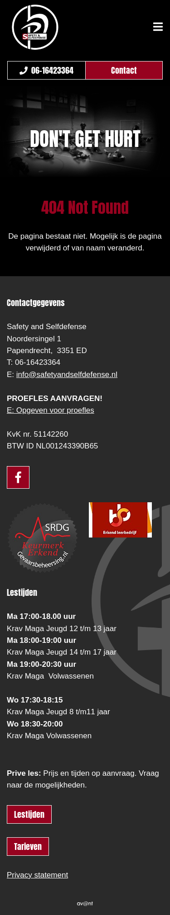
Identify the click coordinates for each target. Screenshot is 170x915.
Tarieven (28, 846)
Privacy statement (37, 875)
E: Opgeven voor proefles (50, 410)
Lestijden (29, 814)
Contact (124, 70)
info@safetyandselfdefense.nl (66, 374)
